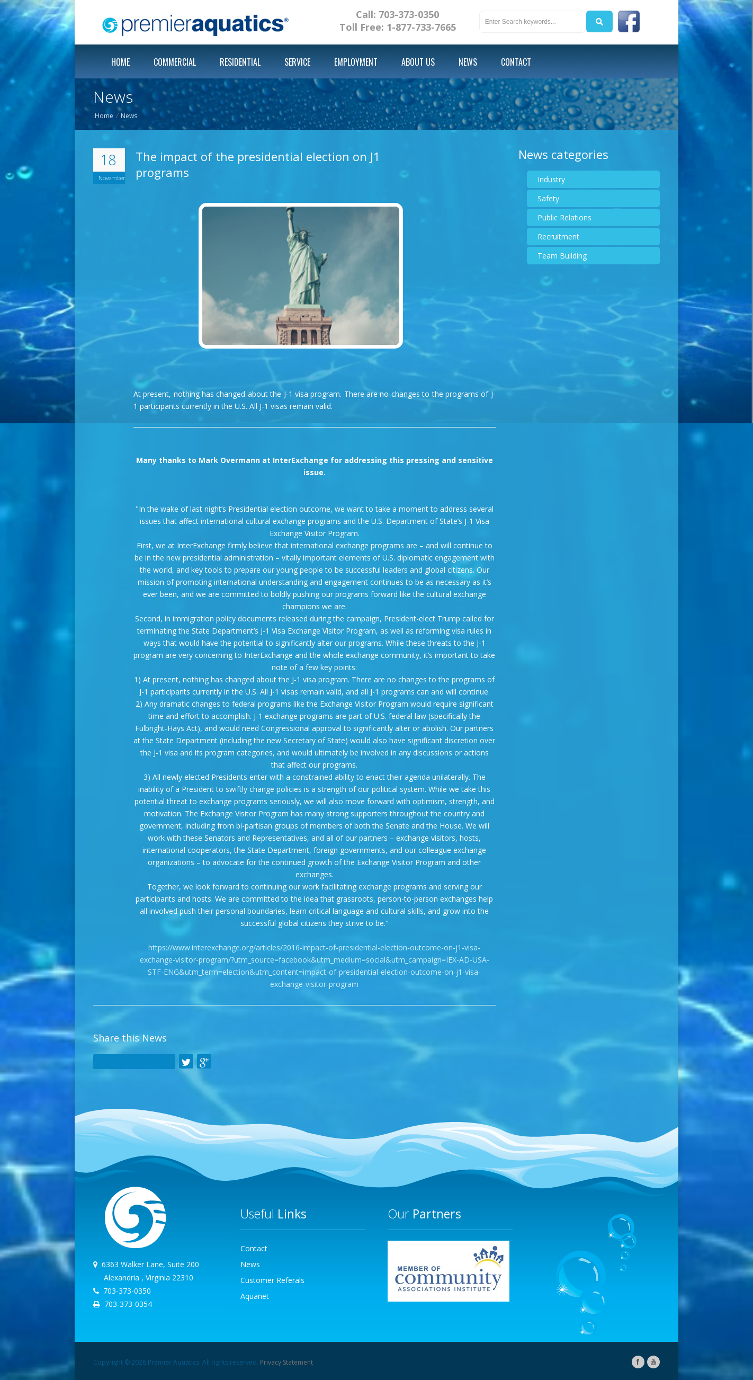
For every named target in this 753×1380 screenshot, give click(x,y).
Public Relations (564, 217)
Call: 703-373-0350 (397, 14)
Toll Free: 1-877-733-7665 (397, 27)
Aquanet (254, 1296)
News (129, 115)
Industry (551, 179)
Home (104, 115)
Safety (548, 198)
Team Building (562, 256)
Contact (253, 1248)
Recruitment (558, 237)
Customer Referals (272, 1280)
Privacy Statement (286, 1362)
